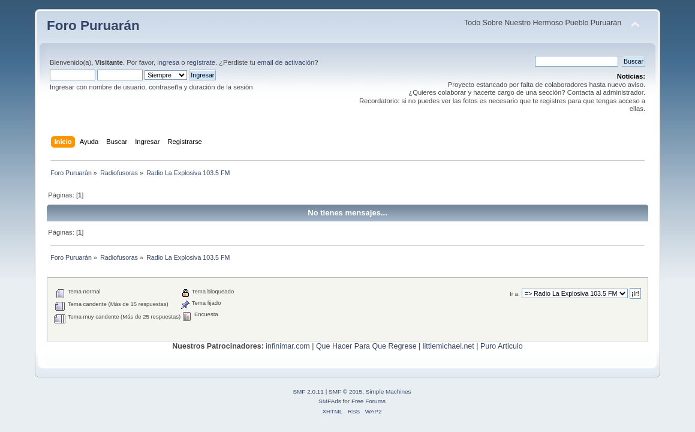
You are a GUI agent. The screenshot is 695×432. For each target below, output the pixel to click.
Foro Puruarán (93, 25)
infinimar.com (287, 346)
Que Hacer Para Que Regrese (366, 346)
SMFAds (329, 401)
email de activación (285, 62)
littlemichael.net (448, 346)
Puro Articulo (501, 346)
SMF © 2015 (345, 391)
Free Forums (368, 401)
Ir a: (514, 293)
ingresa (168, 62)
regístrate (201, 62)
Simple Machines (388, 391)
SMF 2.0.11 (308, 391)
